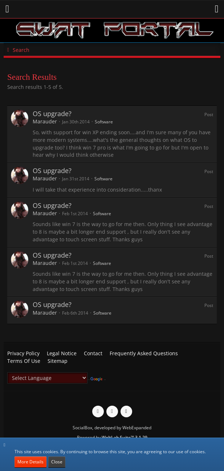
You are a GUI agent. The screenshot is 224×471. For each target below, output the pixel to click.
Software (104, 122)
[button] (7, 9)
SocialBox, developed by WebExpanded (112, 428)
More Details (30, 462)
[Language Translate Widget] (47, 378)
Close (56, 462)
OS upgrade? (52, 113)
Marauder (45, 121)
